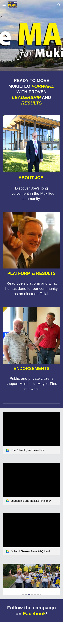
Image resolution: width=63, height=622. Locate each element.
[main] (31, 91)
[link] (31, 433)
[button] (4, 4)
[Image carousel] (31, 579)
